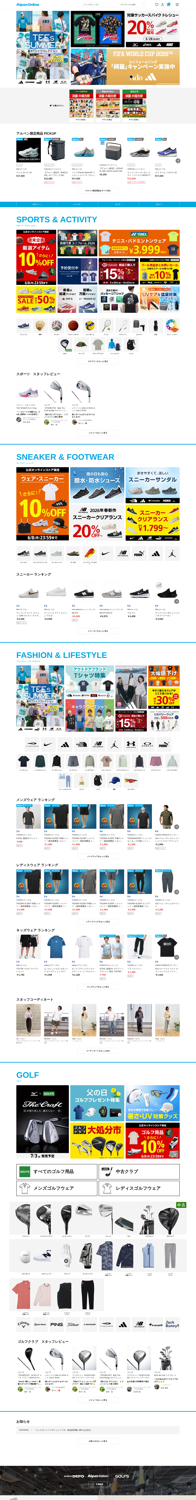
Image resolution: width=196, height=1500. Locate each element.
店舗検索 (99, 1484)
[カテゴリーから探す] (132, 4)
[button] (178, 160)
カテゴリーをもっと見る (98, 361)
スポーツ (35, 204)
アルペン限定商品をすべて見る (98, 191)
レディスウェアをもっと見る (98, 922)
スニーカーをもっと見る (98, 631)
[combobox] (100, 4)
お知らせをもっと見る (98, 1441)
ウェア (117, 204)
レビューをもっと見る (98, 433)
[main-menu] (177, 4)
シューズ (76, 204)
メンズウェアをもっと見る (98, 856)
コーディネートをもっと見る (98, 1051)
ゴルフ (158, 204)
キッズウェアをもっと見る (98, 987)
